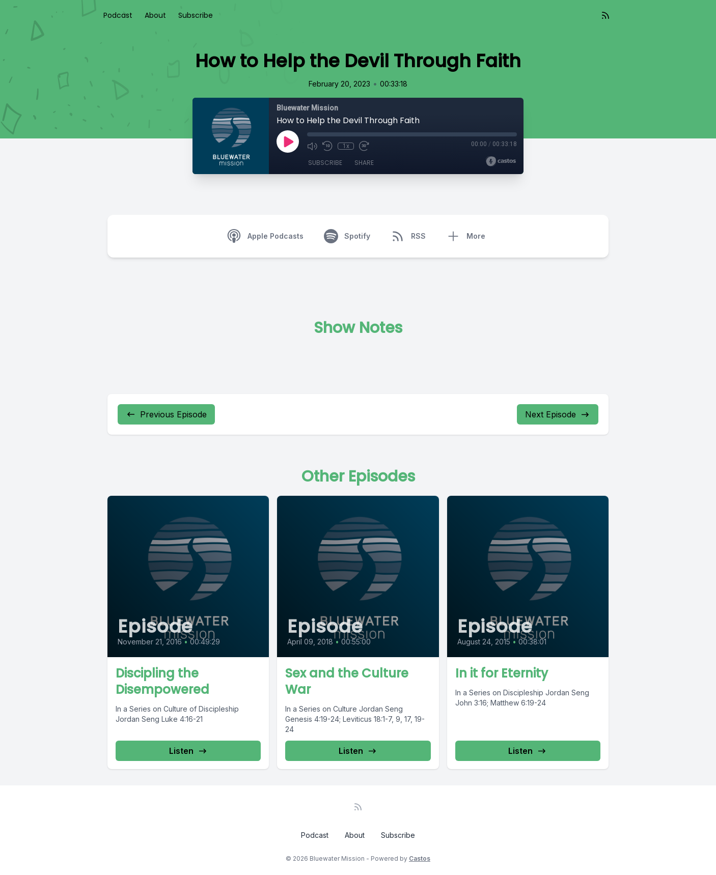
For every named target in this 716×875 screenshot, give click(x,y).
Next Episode (557, 414)
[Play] (288, 141)
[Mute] (312, 146)
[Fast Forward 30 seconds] (364, 146)
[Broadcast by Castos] (501, 161)
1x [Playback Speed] (346, 146)
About (155, 15)
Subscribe (195, 15)
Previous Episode (166, 414)
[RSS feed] (605, 15)
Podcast (117, 15)
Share (364, 162)
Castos (419, 858)
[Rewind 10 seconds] (327, 146)
